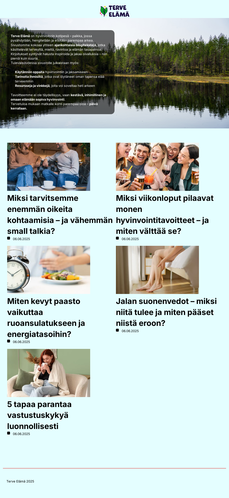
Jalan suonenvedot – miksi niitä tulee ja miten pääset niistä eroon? (166, 312)
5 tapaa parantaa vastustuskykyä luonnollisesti (39, 415)
